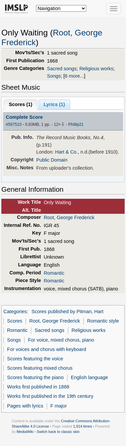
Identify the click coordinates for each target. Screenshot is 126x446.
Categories (15, 311)
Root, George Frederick (69, 217)
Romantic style (103, 321)
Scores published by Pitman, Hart (67, 311)
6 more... (74, 76)
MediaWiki (24, 432)
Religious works (96, 68)
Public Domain (52, 160)
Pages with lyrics (25, 406)
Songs (54, 76)
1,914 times (82, 426)
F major (58, 406)
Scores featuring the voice (35, 358)
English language (89, 377)
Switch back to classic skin (58, 432)
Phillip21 (75, 124)
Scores (14, 321)
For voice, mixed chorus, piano (61, 340)
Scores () (20, 104)
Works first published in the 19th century (50, 396)
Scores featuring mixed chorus (40, 368)
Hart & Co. (66, 152)
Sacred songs (62, 68)
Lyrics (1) (54, 104)
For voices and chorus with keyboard (46, 349)
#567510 (14, 124)
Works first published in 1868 (38, 386)
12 (56, 124)
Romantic (54, 273)
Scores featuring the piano (35, 377)
